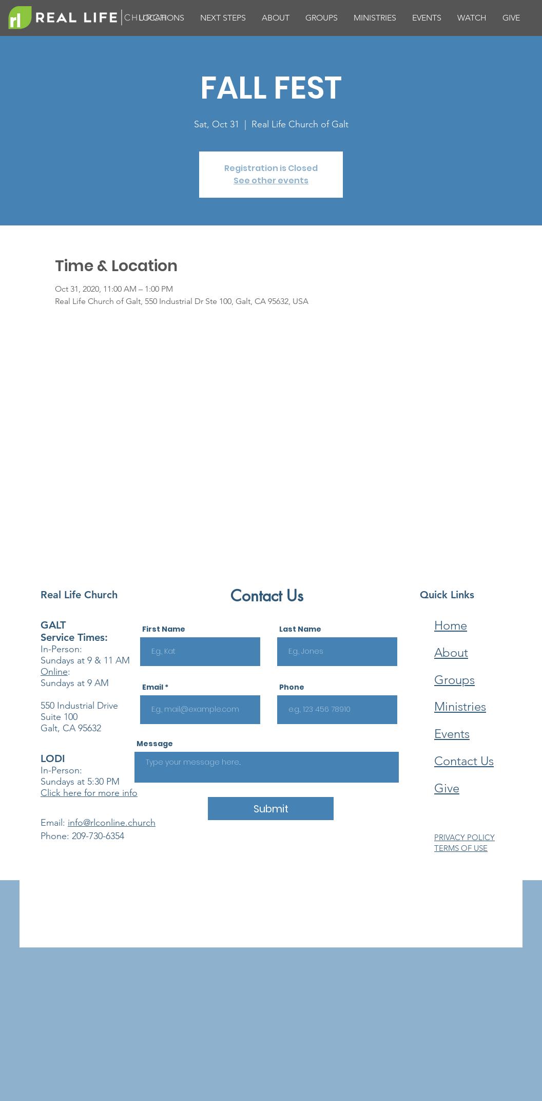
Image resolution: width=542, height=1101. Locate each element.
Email (152, 687)
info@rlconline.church (112, 822)
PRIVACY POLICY (464, 837)
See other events (271, 180)
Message (155, 743)
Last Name (300, 629)
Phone (291, 687)
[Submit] (271, 808)
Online (54, 671)
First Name (163, 629)
